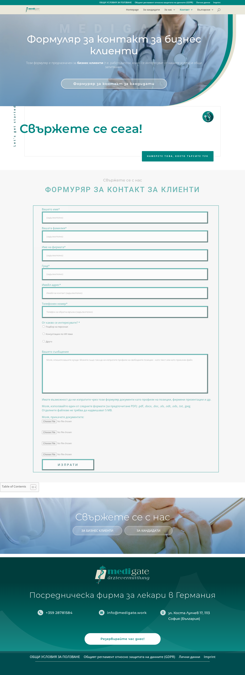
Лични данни (203, 3)
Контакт (185, 10)
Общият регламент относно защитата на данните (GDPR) (164, 3)
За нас (168, 10)
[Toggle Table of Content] (31, 487)
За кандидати (151, 10)
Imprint (216, 3)
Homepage (132, 10)
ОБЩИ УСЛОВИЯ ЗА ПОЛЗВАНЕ (115, 3)
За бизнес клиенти (97, 530)
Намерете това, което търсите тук (177, 156)
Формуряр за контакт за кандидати (108, 84)
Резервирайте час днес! (123, 639)
